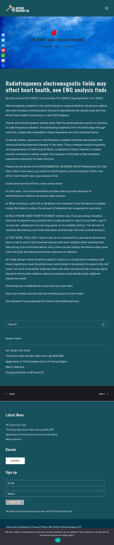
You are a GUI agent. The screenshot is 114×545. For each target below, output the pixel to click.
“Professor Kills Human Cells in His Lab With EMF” (30, 429)
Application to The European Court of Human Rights (32, 434)
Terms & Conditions (17, 527)
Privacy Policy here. (63, 511)
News (71, 47)
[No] (110, 536)
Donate (15, 461)
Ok (57, 540)
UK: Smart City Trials (16, 425)
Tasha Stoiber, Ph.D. (50, 98)
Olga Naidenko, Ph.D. (83, 98)
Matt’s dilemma (13, 439)
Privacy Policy (39, 527)
